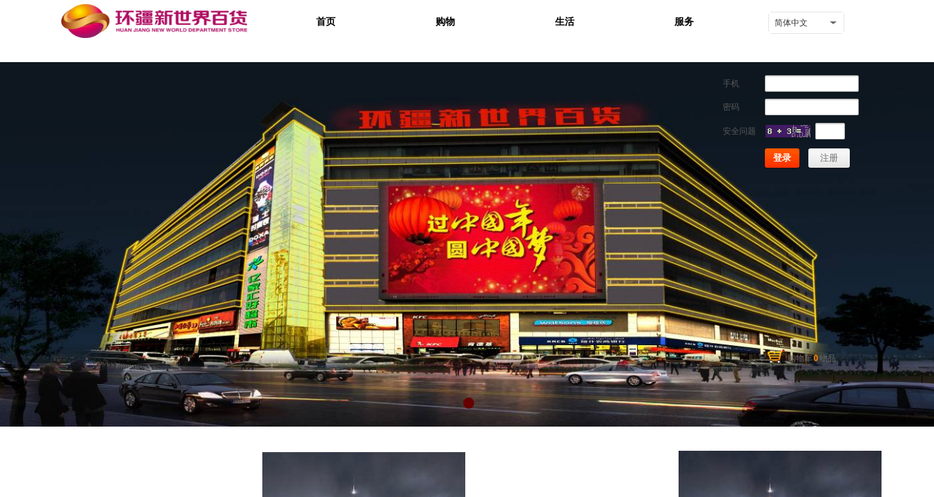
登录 (782, 158)
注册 (829, 158)
